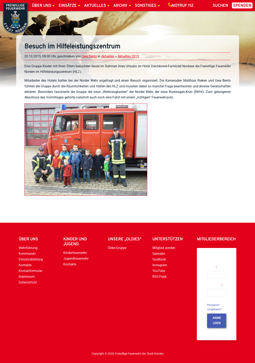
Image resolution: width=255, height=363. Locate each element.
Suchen (220, 5)
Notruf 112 (182, 5)
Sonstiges (145, 5)
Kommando (27, 254)
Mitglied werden (163, 248)
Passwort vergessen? (214, 307)
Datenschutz (28, 282)
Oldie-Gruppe (117, 248)
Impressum (27, 277)
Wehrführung (28, 248)
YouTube (158, 271)
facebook (159, 259)
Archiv (120, 5)
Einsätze (68, 5)
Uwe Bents (89, 56)
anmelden (216, 320)
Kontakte (25, 265)
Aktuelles (95, 5)
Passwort (214, 285)
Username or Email (215, 265)
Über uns (41, 5)
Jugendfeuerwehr (75, 258)
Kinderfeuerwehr (75, 253)
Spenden (242, 5)
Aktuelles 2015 (128, 56)
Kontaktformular (30, 271)
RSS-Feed (159, 277)
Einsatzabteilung (31, 259)
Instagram (159, 265)
